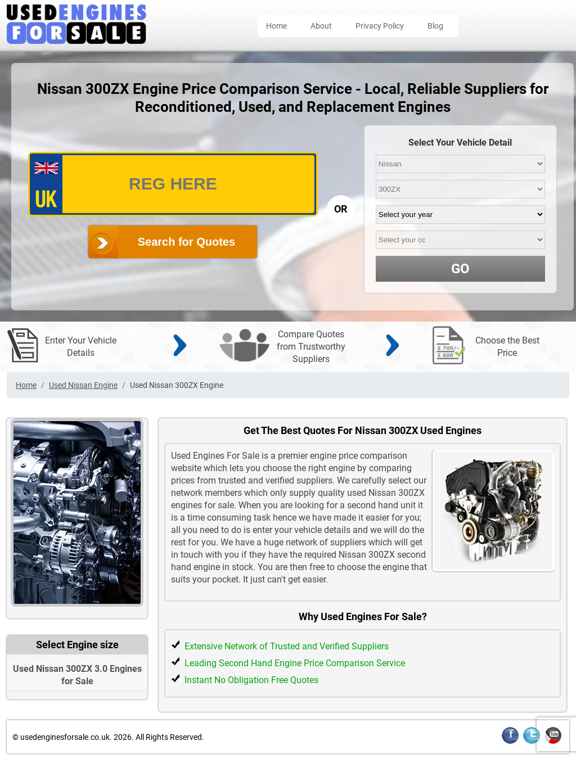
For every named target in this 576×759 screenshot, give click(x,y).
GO (460, 269)
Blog (435, 25)
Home (276, 25)
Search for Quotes (186, 242)
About (321, 25)
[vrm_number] (173, 184)
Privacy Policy (380, 25)
